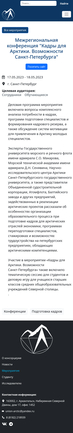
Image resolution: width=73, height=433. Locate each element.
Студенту (7, 377)
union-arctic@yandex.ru (20, 411)
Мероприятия (10, 370)
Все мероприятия (15, 30)
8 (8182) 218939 (15, 417)
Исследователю (12, 383)
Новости (7, 364)
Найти (64, 3)
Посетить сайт (36, 66)
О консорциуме (11, 358)
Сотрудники (11, 95)
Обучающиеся (36, 95)
